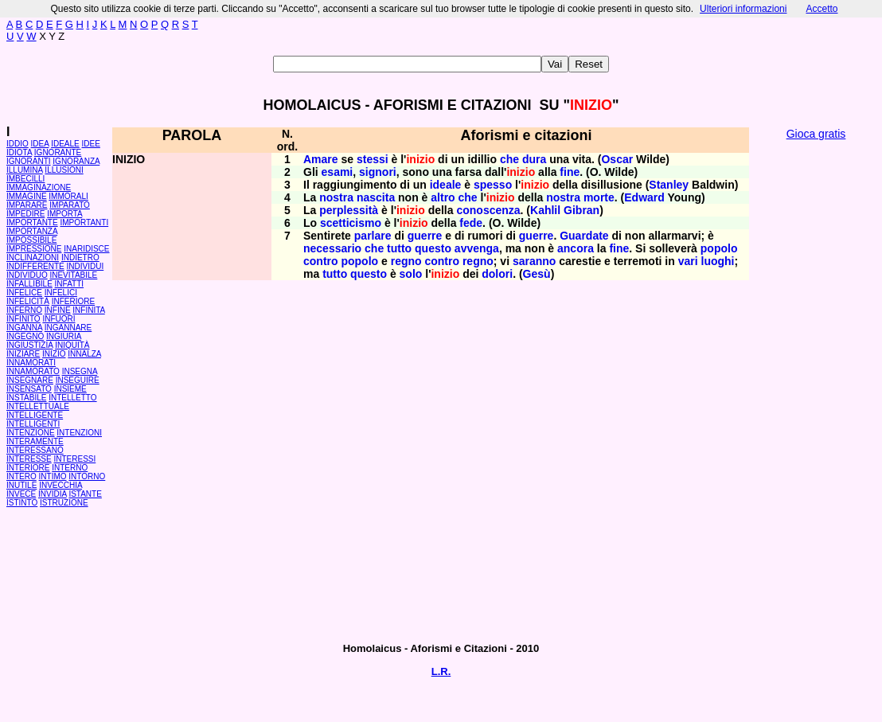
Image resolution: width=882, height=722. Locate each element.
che (509, 159)
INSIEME (70, 388)
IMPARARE (27, 205)
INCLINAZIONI (32, 257)
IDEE (91, 143)
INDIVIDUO (27, 275)
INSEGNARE (29, 380)
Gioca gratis (816, 133)
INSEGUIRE (78, 380)
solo (411, 273)
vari (688, 261)
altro (443, 197)
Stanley (669, 184)
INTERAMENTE (35, 441)
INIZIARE (23, 353)
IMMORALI (68, 196)
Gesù (537, 273)
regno (406, 261)
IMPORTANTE (32, 222)
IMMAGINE (26, 196)
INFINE (58, 310)
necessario (332, 248)
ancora (575, 248)
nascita (376, 197)
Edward (644, 197)
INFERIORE (73, 301)
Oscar (617, 159)
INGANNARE (68, 327)
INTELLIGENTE (34, 415)
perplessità (348, 210)
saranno (534, 261)
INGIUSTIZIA (29, 345)
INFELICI (61, 292)
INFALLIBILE (29, 283)
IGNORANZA (76, 161)
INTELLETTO (72, 397)
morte (599, 197)
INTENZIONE (30, 432)
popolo (719, 248)
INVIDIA (52, 494)
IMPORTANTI (84, 222)
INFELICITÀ (27, 301)
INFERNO (24, 310)
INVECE (21, 494)
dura (534, 159)
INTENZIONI (79, 432)
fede (470, 223)
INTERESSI (74, 459)
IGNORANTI (28, 161)
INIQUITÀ (72, 345)
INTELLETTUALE (37, 406)
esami (337, 172)
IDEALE (65, 143)
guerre (425, 235)
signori (377, 172)
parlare (373, 235)
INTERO (21, 476)
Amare (320, 159)
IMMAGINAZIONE (38, 187)
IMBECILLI (25, 178)
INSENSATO (29, 388)
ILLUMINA (24, 170)
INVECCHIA (60, 485)
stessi (372, 159)
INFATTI (69, 283)
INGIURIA (63, 336)
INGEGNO (25, 336)
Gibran (581, 210)
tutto (399, 248)
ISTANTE (84, 494)
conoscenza (488, 210)
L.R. (441, 671)
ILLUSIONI (64, 170)
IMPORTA (64, 213)
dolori (497, 273)
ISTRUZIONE (64, 502)
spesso (493, 184)
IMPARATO (69, 205)
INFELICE (24, 292)
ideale (446, 184)
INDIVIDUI (85, 266)
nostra (336, 197)
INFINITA (88, 310)
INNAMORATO (33, 371)
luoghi (718, 261)
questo (433, 248)
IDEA (40, 143)
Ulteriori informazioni (743, 8)
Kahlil (545, 210)
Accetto (821, 8)
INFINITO (23, 318)
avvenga (477, 248)
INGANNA (24, 327)
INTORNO (86, 476)
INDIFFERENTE (35, 266)
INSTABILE (26, 397)
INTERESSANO (35, 450)
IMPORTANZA (31, 231)
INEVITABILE (73, 275)
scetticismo (350, 223)
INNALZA (84, 353)
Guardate (584, 235)
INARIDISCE (86, 248)
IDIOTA (19, 152)
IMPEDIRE (25, 213)
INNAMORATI (31, 362)
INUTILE (21, 485)
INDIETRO (80, 257)
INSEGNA (79, 371)
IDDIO (17, 143)
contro (320, 261)
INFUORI (58, 318)
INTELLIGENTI (33, 424)
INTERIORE (27, 467)
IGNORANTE (57, 152)
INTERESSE (29, 459)
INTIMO (53, 476)
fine (570, 172)
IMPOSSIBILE (31, 240)
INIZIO (53, 353)
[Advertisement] (816, 390)
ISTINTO (21, 502)
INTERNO (70, 467)
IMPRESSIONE (33, 248)
